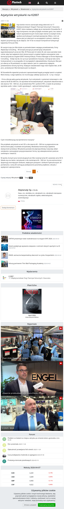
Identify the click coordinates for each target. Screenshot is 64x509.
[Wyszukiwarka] (47, 2)
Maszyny (5, 9)
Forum (32, 434)
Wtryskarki (14, 9)
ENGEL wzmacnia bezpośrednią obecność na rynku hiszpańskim (32, 255)
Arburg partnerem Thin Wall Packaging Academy (26, 263)
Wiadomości (25, 9)
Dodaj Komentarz (8, 208)
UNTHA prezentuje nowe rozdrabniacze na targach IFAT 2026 (30, 239)
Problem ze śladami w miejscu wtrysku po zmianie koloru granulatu (34, 439)
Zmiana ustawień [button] (30, 505)
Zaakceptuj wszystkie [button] (46, 505)
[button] (38, 2)
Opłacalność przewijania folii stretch (24, 449)
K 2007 (29, 277)
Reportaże (32, 324)
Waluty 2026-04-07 (32, 467)
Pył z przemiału (17, 444)
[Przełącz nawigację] (55, 2)
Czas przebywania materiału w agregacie (26, 455)
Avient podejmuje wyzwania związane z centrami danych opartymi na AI (34, 246)
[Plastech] (14, 2)
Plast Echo (32, 285)
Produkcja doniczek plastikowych (23, 460)
